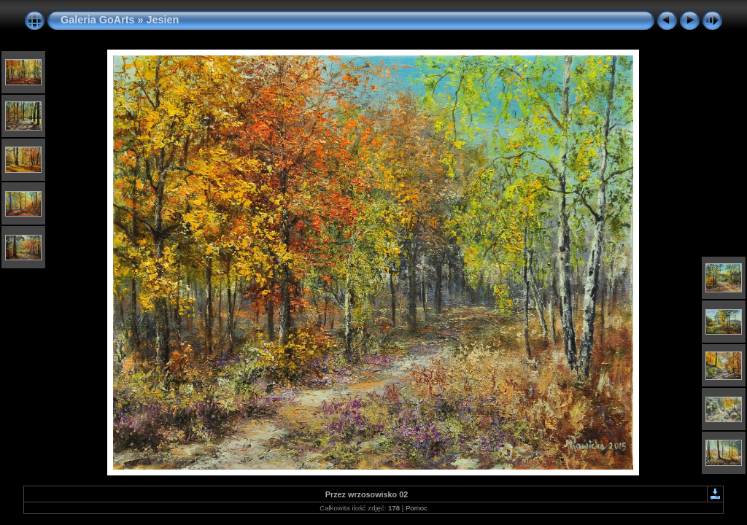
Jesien (163, 20)
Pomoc (416, 508)
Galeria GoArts (98, 20)
